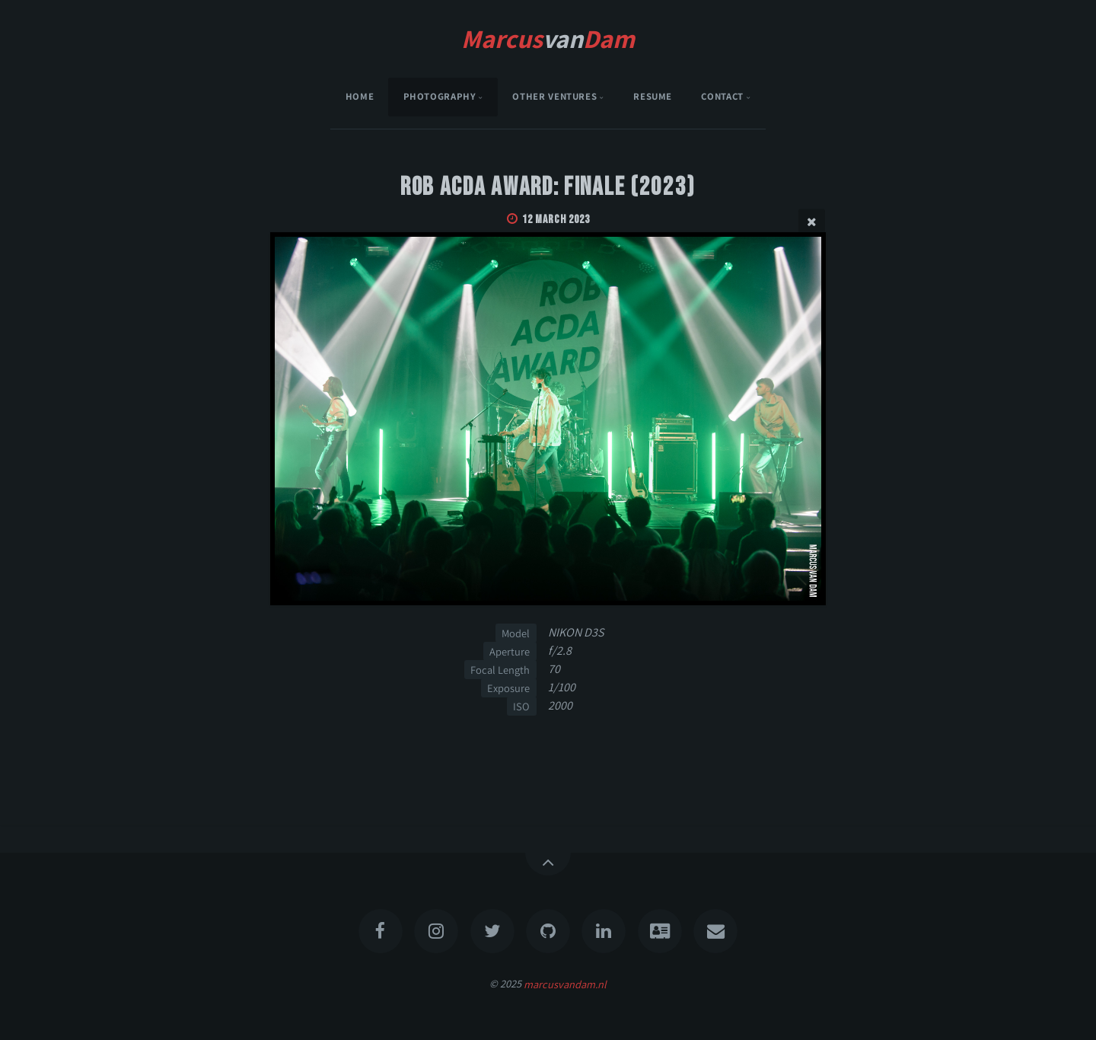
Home (360, 96)
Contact (722, 96)
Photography (439, 96)
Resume (652, 96)
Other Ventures (554, 96)
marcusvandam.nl (565, 983)
